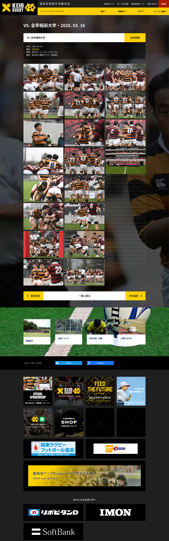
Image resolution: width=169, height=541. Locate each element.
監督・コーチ (38, 500)
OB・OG (36, 503)
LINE (126, 474)
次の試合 (133, 212)
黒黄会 (163, 4)
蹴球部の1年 (51, 493)
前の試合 (35, 212)
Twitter (68, 279)
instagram (136, 475)
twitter (130, 475)
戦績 (35, 507)
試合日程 (26, 490)
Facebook (100, 279)
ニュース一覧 (73, 490)
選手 (35, 493)
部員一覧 (36, 490)
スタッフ (36, 497)
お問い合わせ (152, 4)
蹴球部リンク (109, 4)
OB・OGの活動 (122, 4)
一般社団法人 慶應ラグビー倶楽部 (121, 484)
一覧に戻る (84, 212)
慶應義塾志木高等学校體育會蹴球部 (122, 491)
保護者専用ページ (137, 4)
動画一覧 (71, 493)
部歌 (48, 503)
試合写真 (26, 497)
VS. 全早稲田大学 (36, 37)
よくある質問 (52, 510)
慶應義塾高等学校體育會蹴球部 (120, 488)
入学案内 (50, 500)
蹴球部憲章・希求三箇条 (56, 490)
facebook (143, 475)
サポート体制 (52, 507)
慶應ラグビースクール (117, 505)
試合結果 (26, 493)
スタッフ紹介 (52, 497)
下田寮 (49, 514)
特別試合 (35, 49)
